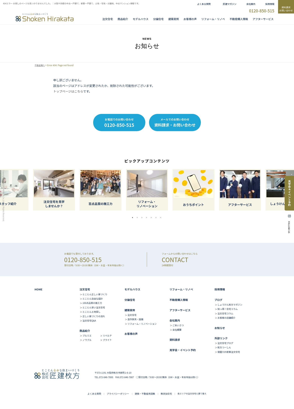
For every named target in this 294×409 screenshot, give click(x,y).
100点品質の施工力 (92, 302)
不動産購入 (40, 65)
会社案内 (250, 3)
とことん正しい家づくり (94, 294)
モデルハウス (132, 289)
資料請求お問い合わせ (286, 9)
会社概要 (177, 329)
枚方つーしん (224, 347)
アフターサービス (263, 19)
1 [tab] (133, 217)
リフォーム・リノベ (213, 19)
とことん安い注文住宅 (93, 307)
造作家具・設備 (135, 319)
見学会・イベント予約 (183, 350)
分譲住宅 (158, 19)
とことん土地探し (91, 311)
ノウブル (87, 339)
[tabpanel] (147, 189)
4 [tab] (147, 217)
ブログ (218, 300)
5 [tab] (152, 217)
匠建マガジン (229, 3)
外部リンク (221, 338)
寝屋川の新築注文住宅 (229, 351)
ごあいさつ (178, 325)
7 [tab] (162, 217)
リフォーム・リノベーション (142, 323)
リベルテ (107, 335)
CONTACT (175, 259)
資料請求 (175, 340)
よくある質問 (204, 3)
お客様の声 (190, 19)
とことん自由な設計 (92, 298)
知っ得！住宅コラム (228, 308)
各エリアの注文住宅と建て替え (192, 393)
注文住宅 (107, 19)
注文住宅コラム (225, 313)
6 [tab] (157, 217)
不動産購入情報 (239, 19)
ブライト (107, 339)
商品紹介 (123, 19)
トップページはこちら (68, 91)
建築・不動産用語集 (145, 393)
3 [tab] (143, 217)
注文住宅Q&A (89, 320)
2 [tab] (138, 217)
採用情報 (269, 3)
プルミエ (87, 335)
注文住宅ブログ (225, 343)
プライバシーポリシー (118, 393)
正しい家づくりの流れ (93, 316)
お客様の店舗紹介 (227, 317)
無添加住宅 (166, 393)
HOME (38, 289)
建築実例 (173, 19)
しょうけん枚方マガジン (230, 304)
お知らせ (219, 328)
